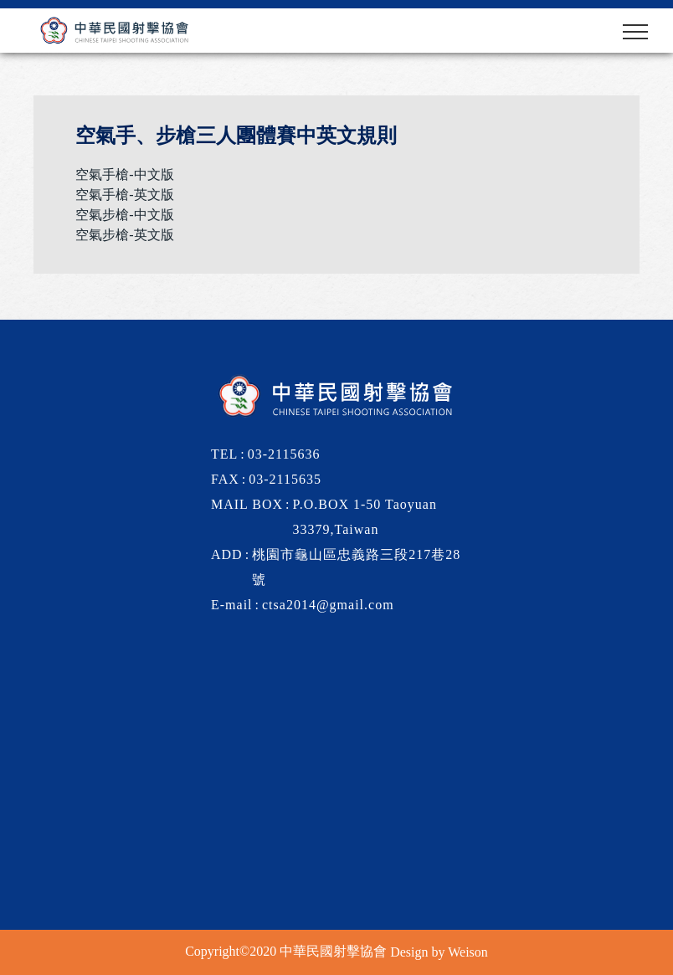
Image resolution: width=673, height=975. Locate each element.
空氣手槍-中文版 (124, 174)
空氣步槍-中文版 (124, 215)
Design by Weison (439, 952)
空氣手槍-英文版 (124, 194)
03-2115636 (284, 454)
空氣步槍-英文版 (124, 235)
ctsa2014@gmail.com (328, 605)
